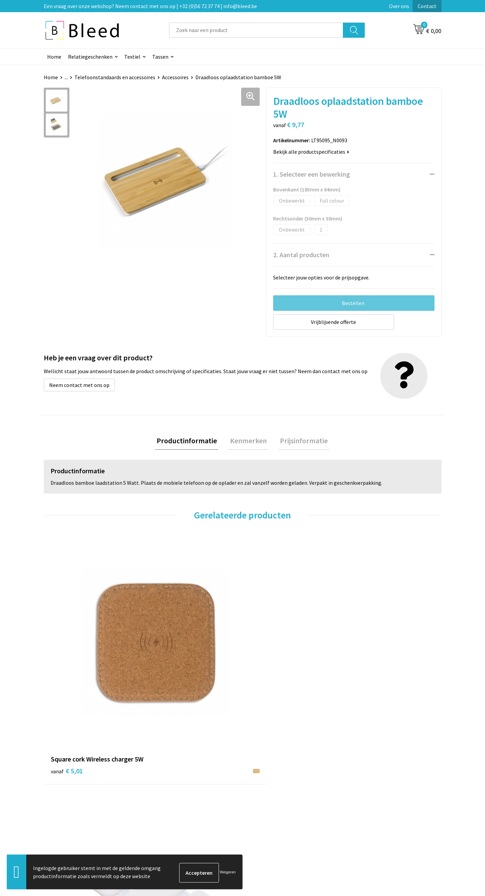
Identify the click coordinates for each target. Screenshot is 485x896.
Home (54, 56)
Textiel (132, 56)
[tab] (190, 441)
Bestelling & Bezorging (278, 781)
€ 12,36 (267, 668)
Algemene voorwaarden (376, 771)
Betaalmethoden (271, 791)
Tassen (160, 56)
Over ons (399, 6)
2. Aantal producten (301, 254)
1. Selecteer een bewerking (311, 174)
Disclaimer (361, 801)
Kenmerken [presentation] (248, 441)
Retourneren (266, 801)
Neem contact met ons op (79, 385)
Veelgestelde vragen (175, 781)
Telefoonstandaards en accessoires (114, 77)
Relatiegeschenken (90, 56)
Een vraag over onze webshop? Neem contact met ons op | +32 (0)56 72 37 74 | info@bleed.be (150, 6)
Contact (427, 6)
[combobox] (256, 30)
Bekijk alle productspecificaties (311, 151)
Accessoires (175, 77)
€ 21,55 (168, 658)
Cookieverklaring (369, 781)
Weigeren (228, 872)
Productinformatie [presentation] (190, 441)
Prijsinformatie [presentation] (301, 441)
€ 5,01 (67, 658)
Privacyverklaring (369, 791)
